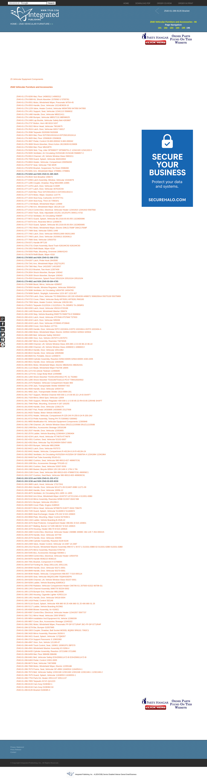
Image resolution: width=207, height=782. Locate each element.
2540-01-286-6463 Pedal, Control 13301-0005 (36, 660)
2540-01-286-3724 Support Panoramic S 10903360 (39, 639)
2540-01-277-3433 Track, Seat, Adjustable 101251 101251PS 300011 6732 (49, 213)
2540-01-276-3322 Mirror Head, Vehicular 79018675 (39, 126)
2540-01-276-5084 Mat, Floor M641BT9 (33, 147)
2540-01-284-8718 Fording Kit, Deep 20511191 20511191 (42, 565)
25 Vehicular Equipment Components (26, 79)
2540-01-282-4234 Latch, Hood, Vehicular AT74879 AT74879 (43, 436)
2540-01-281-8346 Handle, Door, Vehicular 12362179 (40, 407)
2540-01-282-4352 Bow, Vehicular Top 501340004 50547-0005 (44, 442)
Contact (13, 752)
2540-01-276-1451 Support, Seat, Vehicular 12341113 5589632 (44, 111)
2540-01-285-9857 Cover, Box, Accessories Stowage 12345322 (44, 621)
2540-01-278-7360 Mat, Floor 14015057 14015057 (38, 266)
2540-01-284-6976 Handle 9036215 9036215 (36, 559)
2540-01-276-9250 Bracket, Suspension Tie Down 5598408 (42, 168)
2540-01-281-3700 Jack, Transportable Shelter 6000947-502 (43, 386)
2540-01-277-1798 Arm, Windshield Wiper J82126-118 (40, 207)
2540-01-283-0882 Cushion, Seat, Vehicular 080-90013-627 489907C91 (48, 460)
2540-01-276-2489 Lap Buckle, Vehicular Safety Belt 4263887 (43, 120)
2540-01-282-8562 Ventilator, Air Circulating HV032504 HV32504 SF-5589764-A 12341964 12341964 (61, 454)
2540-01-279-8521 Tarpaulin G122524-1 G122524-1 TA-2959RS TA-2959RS (50, 305)
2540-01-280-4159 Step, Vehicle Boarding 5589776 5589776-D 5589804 (48, 314)
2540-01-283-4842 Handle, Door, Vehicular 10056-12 (39, 490)
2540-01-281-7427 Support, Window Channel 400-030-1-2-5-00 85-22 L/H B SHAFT (53, 395)
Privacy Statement (17, 747)
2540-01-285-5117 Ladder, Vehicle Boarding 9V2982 (39, 606)
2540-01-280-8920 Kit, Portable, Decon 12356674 (38, 356)
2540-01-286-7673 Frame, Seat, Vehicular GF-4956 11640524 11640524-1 (49, 669)
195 (183, 28)
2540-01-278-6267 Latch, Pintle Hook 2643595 (37, 260)
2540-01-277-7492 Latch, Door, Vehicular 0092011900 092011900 (45, 234)
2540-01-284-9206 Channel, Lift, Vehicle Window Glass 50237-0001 (46, 580)
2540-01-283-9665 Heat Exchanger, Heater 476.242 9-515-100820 (45, 514)
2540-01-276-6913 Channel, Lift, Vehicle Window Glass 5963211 (45, 156)
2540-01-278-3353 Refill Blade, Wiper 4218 (35, 248)
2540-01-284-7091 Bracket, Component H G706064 (39, 562)
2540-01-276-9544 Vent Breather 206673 (34, 177)
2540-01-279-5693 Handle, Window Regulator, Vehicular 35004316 (46, 287)
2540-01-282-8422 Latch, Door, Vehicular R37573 (38, 448)
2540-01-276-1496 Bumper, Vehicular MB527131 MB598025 (43, 117)
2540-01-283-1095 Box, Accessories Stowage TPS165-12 (41, 463)
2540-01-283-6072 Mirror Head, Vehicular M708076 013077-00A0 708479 (49, 508)
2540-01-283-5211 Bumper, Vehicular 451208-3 (37, 502)
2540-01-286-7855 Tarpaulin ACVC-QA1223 (35, 681)
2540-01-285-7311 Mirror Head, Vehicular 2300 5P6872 (40, 615)
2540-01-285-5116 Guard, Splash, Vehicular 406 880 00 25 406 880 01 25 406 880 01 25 (55, 603)
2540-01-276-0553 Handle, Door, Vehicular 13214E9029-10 (42, 105)
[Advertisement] (75, 53)
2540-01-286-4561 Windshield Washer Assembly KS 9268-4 (42, 648)
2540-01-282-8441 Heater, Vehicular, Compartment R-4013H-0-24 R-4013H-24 (51, 451)
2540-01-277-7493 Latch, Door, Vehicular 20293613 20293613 (44, 236)
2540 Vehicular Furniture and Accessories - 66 (173, 22)
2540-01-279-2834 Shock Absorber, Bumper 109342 (39, 272)
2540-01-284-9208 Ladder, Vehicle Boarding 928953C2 (40, 582)
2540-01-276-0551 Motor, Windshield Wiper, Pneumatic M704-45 (45, 102)
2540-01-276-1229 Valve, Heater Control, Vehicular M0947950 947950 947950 (51, 108)
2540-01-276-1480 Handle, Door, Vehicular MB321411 (40, 114)
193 (171, 28)
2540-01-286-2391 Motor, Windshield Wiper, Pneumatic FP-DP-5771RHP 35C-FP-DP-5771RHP (58, 624)
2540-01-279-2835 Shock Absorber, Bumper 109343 (39, 275)
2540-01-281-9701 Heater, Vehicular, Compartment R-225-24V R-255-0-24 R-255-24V (54, 415)
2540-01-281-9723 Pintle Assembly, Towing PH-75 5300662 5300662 (46, 418)
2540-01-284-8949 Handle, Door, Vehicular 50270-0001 (40, 571)
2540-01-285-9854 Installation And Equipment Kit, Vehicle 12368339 (46, 618)
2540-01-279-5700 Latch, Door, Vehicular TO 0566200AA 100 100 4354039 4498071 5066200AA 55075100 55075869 (68, 296)
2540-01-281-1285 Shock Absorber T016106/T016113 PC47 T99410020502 (50, 380)
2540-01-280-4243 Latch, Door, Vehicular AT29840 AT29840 (42, 323)
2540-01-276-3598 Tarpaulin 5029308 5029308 (37, 132)
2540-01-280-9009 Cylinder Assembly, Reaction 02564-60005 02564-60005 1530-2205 (54, 359)
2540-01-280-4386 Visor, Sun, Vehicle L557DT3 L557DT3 (41, 338)
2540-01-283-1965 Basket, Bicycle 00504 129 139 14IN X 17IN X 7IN (47, 469)
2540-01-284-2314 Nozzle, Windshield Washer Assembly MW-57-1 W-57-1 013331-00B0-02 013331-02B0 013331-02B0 (69, 547)
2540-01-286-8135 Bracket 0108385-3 (33, 690)
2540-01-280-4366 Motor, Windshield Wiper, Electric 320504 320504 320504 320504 (53, 332)
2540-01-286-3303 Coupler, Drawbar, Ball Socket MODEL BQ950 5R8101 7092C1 (52, 630)
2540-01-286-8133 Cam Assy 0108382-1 (34, 684)
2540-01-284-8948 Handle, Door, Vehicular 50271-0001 (40, 568)
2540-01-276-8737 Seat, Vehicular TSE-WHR (36, 165)
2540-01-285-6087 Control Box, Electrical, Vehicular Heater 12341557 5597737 (51, 612)
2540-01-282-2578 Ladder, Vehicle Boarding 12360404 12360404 (45, 433)
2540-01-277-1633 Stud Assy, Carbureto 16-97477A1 (39, 198)
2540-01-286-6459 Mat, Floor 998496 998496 (36, 654)
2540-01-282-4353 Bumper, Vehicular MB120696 (38, 445)
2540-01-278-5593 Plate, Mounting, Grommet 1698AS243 (41, 251)
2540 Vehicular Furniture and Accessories (31, 87)
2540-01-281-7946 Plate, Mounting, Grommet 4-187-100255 (42, 403)
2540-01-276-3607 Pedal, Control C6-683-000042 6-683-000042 (44, 141)
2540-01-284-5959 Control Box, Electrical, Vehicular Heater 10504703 (47, 556)
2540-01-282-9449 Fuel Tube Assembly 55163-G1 (38, 457)
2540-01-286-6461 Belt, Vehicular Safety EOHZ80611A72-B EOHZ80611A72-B (51, 657)
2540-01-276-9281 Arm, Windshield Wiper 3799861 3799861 (43, 171)
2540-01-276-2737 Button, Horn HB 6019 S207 (37, 123)
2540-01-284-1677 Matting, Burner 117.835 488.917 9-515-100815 (45, 526)
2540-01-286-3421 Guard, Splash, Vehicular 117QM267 (41, 636)
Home (13, 24)
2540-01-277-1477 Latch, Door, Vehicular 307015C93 (40, 189)
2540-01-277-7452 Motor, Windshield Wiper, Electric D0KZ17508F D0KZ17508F (51, 228)
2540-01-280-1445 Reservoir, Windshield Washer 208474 (41, 311)
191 (159, 28)
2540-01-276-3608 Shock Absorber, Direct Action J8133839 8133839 (46, 144)
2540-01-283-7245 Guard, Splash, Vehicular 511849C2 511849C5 (45, 511)
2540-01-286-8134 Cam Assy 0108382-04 (34, 687)
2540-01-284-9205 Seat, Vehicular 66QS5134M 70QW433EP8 (44, 576)
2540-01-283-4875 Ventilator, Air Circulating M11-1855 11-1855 (44, 493)
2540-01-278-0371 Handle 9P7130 (31, 242)
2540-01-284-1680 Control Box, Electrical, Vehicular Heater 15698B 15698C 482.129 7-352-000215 (60, 532)
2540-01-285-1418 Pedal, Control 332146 (34, 600)
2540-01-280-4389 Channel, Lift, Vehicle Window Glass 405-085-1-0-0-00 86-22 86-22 (54, 344)
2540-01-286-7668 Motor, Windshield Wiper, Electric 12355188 (44, 666)
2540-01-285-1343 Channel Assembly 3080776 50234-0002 (42, 588)
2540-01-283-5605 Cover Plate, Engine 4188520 (37, 505)
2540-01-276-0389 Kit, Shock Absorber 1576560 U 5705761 (42, 99)
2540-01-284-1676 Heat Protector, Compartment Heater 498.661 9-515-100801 (51, 523)
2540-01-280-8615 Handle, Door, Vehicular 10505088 (40, 353)
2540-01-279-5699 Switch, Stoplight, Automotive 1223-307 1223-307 (46, 293)
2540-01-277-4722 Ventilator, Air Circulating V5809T (39, 216)
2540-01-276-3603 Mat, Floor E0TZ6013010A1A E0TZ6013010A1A (46, 135)
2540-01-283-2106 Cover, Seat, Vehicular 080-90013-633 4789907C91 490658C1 (52, 472)
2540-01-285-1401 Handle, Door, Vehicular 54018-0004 (40, 597)
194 (177, 28)
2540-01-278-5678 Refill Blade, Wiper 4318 (35, 254)
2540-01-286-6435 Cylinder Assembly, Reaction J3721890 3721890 (46, 651)
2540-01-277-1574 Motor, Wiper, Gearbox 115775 (38, 195)
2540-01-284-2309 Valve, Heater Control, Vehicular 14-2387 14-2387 (46, 544)
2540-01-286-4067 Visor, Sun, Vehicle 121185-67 (38, 642)
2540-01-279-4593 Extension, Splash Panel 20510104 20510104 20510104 (49, 278)
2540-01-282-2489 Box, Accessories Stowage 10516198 (41, 427)
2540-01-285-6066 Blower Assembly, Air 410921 (37, 609)
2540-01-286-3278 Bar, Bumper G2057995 (35, 627)
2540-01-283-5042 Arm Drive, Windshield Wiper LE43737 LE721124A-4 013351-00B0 (54, 496)
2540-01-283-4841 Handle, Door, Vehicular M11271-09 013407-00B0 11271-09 (51, 487)
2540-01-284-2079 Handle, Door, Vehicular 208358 (38, 538)
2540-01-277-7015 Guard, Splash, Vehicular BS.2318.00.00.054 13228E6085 (50, 224)
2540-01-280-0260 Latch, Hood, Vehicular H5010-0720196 (42, 308)
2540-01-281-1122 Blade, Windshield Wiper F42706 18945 (42, 368)
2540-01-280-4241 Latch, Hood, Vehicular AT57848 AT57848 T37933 (46, 317)
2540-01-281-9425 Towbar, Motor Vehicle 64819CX (39, 412)
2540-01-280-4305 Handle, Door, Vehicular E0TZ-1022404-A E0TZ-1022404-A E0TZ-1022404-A (58, 329)
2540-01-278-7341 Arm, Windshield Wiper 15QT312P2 (40, 263)
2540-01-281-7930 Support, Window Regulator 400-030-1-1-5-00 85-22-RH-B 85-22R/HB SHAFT (59, 401)
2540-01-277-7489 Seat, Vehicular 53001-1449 (37, 230)
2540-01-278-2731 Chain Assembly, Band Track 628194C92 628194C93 (48, 245)
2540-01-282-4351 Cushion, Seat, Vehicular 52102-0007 (41, 439)
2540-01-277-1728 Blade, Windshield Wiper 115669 (39, 204)
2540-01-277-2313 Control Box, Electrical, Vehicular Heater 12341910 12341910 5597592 (56, 210)
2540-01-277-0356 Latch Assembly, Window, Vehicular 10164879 (45, 180)
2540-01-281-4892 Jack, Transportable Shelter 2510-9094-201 (44, 392)
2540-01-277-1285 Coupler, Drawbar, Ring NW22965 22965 (42, 183)
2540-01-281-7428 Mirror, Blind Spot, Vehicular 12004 (40, 398)
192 (165, 28)
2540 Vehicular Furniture (34, 24)
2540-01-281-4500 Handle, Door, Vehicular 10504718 (40, 389)
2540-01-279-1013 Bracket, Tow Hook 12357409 (37, 269)
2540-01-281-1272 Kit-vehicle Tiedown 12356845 (38, 371)
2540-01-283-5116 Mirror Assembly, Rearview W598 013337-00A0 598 (47, 499)
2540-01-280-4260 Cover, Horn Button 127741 (36, 326)
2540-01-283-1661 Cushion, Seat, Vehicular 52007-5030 (41, 466)
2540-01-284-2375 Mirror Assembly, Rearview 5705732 (40, 550)
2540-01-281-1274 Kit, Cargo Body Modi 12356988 (39, 374)
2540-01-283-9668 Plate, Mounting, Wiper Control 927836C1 (43, 517)
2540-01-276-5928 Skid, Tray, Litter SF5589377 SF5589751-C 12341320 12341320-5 (54, 150)
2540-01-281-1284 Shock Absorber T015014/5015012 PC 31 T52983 (46, 377)
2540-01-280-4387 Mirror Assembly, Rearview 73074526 (41, 341)
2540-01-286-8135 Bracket (177, 11)
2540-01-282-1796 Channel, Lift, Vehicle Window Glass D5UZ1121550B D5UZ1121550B (55, 424)
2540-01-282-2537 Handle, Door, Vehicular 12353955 (40, 430)
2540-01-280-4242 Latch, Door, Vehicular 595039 (38, 320)
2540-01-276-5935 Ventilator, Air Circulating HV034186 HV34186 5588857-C (50, 153)
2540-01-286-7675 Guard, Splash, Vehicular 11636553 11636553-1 (46, 675)
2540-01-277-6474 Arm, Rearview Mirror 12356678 (38, 222)
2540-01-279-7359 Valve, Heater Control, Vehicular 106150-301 (44, 302)
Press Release (15, 749)
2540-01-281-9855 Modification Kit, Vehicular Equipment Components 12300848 (51, 421)
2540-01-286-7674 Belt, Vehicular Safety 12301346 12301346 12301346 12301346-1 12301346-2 (59, 672)
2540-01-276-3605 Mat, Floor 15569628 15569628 (38, 138)
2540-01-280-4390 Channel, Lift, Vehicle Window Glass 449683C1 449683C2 (50, 347)
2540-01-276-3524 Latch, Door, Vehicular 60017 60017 (40, 129)
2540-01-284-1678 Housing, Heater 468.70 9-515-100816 (41, 529)
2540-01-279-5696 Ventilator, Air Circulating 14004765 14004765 (45, 290)
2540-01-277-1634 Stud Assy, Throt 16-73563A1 (37, 201)
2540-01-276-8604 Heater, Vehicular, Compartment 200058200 (44, 162)
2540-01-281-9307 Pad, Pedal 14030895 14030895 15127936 (43, 409)
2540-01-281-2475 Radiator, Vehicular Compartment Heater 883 (44, 383)
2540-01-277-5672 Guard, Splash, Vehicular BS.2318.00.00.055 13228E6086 (50, 219)
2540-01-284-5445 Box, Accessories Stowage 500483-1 (41, 553)
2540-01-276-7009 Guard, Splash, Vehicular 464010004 (41, 159)
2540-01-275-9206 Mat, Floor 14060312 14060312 (38, 96)
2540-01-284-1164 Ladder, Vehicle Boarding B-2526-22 (40, 520)
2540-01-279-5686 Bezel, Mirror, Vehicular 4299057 (39, 284)
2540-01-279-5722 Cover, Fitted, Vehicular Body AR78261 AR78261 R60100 (50, 299)
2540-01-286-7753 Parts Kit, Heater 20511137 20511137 (41, 678)
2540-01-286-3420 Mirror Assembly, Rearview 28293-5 (40, 633)
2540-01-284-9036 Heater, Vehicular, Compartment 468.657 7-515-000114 (49, 574)
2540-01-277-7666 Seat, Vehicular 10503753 (36, 239)
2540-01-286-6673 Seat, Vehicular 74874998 (36, 663)
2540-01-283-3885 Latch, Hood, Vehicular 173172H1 (39, 484)
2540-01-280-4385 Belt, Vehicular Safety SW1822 (38, 335)
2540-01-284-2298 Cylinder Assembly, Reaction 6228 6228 (42, 541)
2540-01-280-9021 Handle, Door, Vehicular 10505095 (40, 362)
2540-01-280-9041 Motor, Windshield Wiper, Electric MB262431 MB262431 (49, 365)
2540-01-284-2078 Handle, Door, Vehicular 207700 (38, 535)
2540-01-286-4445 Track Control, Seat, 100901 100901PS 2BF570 (45, 645)
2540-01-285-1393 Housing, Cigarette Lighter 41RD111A (41, 594)
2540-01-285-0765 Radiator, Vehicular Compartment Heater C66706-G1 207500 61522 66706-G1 (59, 586)
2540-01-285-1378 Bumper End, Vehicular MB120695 (40, 591)
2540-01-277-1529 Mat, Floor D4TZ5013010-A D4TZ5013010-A (44, 192)
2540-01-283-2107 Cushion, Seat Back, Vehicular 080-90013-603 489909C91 (50, 475)
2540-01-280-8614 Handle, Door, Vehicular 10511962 (40, 350)
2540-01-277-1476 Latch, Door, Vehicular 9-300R (38, 186)
